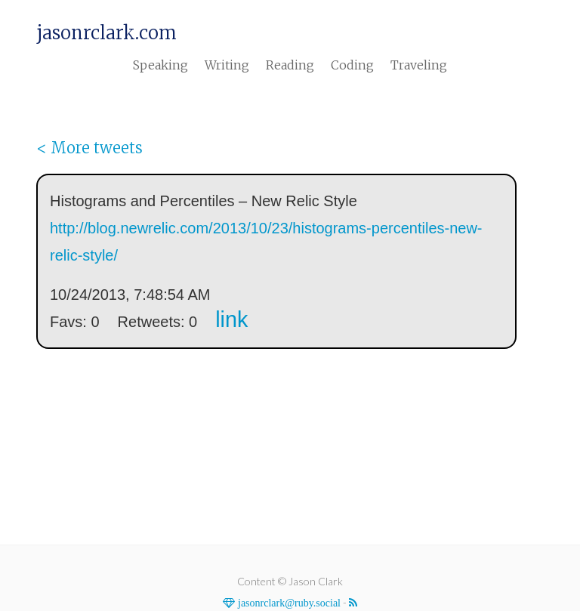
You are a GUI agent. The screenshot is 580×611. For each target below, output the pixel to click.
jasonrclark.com (106, 33)
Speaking (160, 65)
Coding (352, 65)
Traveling (418, 65)
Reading (290, 65)
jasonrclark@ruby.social (288, 602)
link (231, 319)
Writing (227, 65)
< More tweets (89, 147)
